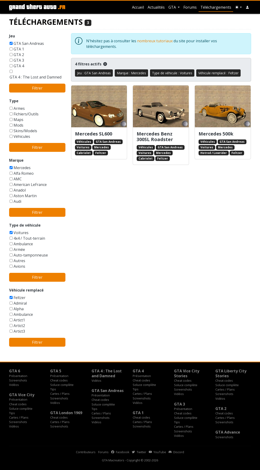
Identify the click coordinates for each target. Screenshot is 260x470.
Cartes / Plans (60, 394)
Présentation (18, 376)
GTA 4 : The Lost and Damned (35, 77)
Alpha (19, 308)
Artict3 (19, 331)
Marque (16, 160)
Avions (19, 266)
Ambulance (23, 243)
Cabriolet (84, 153)
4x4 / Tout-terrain (29, 238)
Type (13, 100)
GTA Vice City (21, 394)
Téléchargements (215, 7)
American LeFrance (30, 184)
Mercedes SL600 (93, 134)
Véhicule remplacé (26, 290)
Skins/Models (25, 130)
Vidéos (14, 385)
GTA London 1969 (66, 412)
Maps (18, 119)
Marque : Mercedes (131, 73)
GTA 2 (19, 54)
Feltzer (19, 297)
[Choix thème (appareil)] (238, 7)
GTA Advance (227, 432)
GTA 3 (19, 60)
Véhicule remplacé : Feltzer (218, 73)
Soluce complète (62, 385)
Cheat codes (59, 380)
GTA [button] (172, 7)
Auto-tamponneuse (31, 255)
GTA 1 (19, 49)
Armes (19, 108)
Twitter (139, 452)
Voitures (21, 232)
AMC (18, 179)
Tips (53, 389)
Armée (19, 249)
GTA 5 (55, 371)
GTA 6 (14, 371)
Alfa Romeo (24, 173)
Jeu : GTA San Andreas (94, 73)
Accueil (138, 7)
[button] (247, 7)
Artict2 (19, 325)
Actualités (156, 7)
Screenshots (18, 380)
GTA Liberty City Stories (230, 373)
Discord (176, 452)
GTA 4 (19, 65)
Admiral (20, 303)
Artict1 (19, 320)
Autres (19, 260)
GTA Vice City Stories (186, 373)
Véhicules (22, 136)
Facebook (120, 452)
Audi (17, 201)
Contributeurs (86, 452)
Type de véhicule (25, 225)
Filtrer (37, 88)
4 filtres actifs (91, 64)
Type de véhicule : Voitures (172, 73)
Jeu (12, 36)
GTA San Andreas (29, 43)
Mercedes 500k (216, 134)
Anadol (20, 190)
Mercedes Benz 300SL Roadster (155, 136)
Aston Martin (25, 195)
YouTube (157, 452)
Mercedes (22, 167)
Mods (18, 125)
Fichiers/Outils (26, 114)
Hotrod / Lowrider (213, 153)
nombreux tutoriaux (155, 40)
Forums (190, 7)
